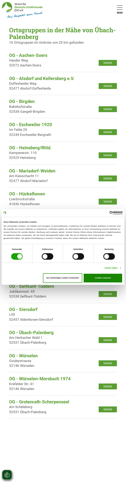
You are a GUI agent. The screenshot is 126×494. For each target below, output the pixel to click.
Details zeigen (111, 268)
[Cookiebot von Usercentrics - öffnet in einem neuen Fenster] (105, 213)
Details (108, 62)
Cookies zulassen (103, 278)
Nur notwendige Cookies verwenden (62, 278)
